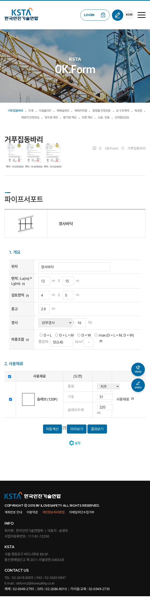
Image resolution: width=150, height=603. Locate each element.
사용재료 (122, 406)
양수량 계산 (99, 117)
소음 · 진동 (73, 123)
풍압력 (43, 348)
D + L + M (66, 341)
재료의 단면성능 (71, 117)
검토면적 (17, 301)
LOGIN (88, 15)
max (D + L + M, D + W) (116, 341)
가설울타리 (55, 110)
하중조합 (17, 346)
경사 (14, 329)
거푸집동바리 (18, 110)
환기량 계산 (123, 117)
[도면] (77, 382)
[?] (24, 290)
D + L (48, 341)
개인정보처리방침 (53, 519)
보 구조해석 (26, 117)
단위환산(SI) (97, 123)
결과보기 (97, 435)
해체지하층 (102, 110)
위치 (14, 273)
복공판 (46, 117)
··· (89, 349)
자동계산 (52, 435)
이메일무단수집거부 (81, 519)
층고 (14, 315)
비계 (37, 110)
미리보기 (76, 435)
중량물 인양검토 (130, 110)
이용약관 (32, 519)
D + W (86, 341)
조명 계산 (51, 123)
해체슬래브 (79, 110)
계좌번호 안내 (13, 519)
